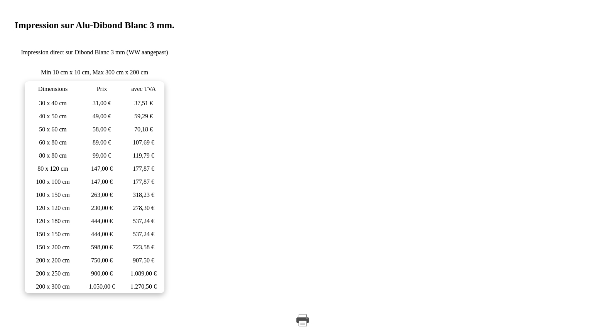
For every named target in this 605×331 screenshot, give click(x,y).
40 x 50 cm (53, 116)
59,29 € (143, 116)
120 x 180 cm (53, 221)
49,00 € (102, 116)
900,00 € (102, 273)
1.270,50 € (143, 286)
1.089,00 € (143, 273)
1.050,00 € (102, 286)
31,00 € (102, 103)
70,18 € (143, 129)
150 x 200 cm (53, 247)
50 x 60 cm (53, 129)
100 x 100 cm (53, 181)
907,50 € (143, 260)
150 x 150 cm (53, 234)
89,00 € (102, 142)
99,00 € (102, 155)
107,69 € (143, 142)
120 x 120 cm (53, 208)
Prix (102, 89)
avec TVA (143, 89)
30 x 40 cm (53, 103)
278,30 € (143, 208)
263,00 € (102, 195)
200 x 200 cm (53, 260)
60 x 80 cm (53, 142)
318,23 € (143, 195)
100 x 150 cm (53, 195)
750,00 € (102, 260)
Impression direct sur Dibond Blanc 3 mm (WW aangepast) (94, 52)
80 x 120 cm (52, 168)
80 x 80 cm (53, 155)
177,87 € (143, 168)
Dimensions (53, 89)
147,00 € (102, 168)
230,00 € (102, 208)
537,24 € (143, 221)
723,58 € (143, 247)
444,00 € (102, 221)
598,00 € (102, 247)
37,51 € (143, 103)
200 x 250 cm (53, 273)
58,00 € (102, 129)
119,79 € (143, 155)
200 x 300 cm (53, 286)
